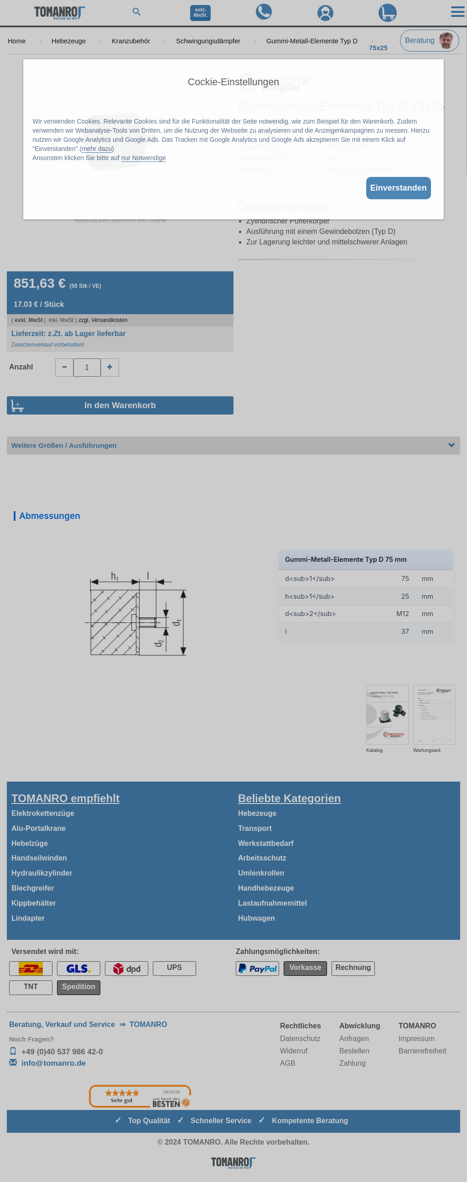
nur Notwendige (143, 157)
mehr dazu (97, 148)
